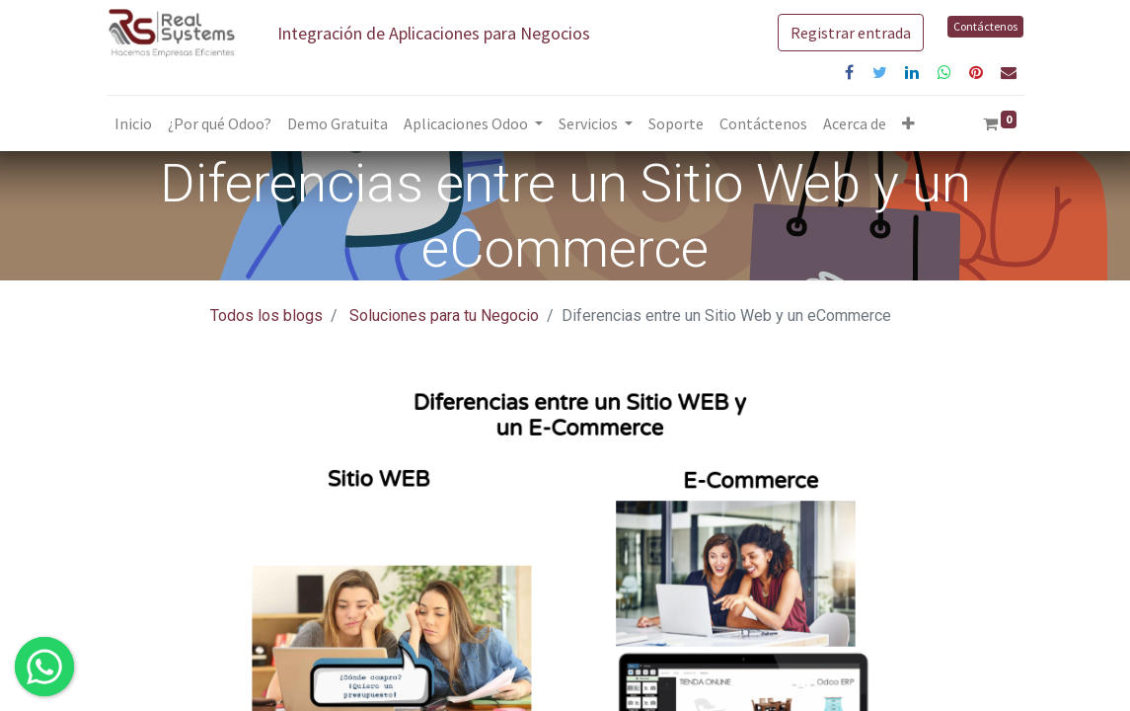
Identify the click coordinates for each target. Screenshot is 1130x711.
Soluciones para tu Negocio (444, 315)
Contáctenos (985, 26)
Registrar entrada (851, 32)
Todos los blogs (266, 315)
